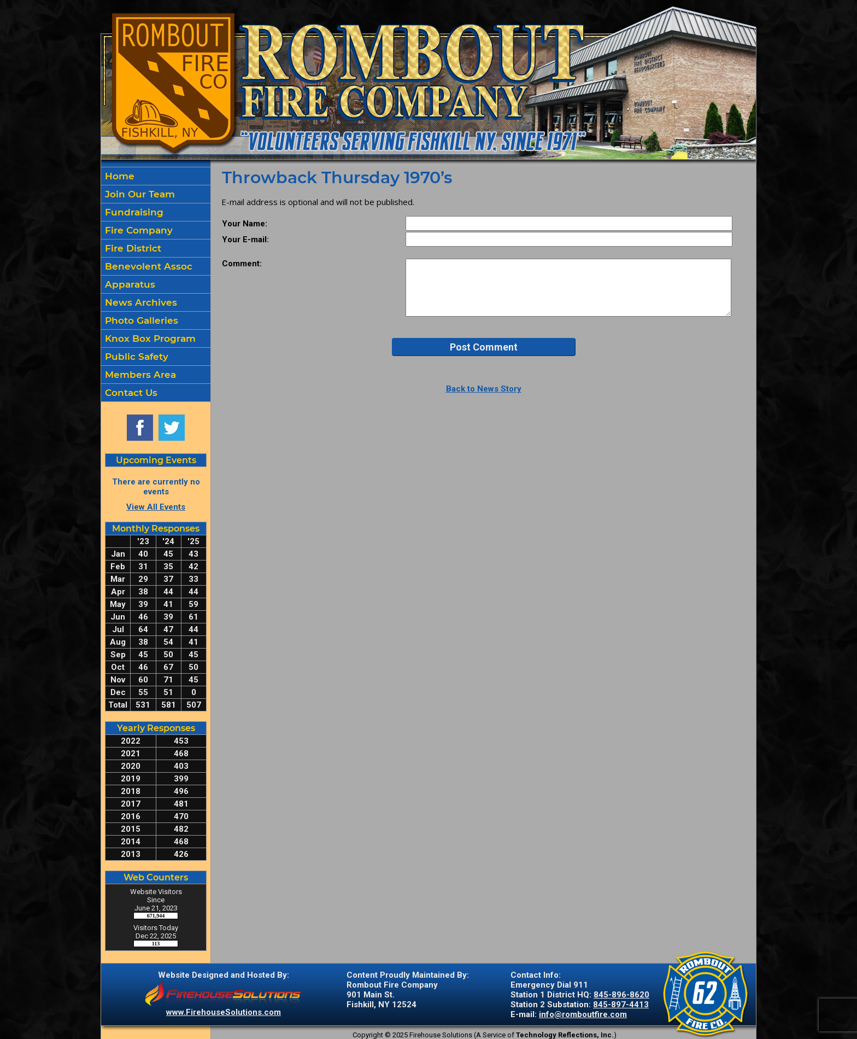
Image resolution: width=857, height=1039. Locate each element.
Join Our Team (138, 194)
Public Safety (135, 356)
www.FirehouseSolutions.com (223, 1012)
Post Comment (484, 347)
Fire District (131, 248)
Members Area (139, 374)
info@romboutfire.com (583, 1014)
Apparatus (128, 284)
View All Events (155, 507)
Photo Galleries (140, 320)
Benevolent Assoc (147, 266)
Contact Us (129, 392)
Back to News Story (483, 389)
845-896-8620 (621, 995)
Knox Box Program (149, 338)
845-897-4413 (621, 1004)
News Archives (139, 302)
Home (118, 176)
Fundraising (132, 212)
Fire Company (137, 230)
